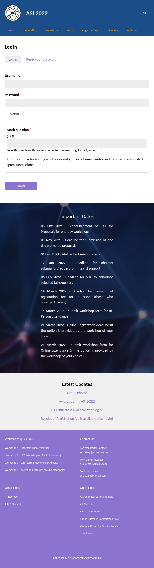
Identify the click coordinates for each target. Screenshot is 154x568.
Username (12, 75)
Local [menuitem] (69, 32)
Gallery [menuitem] (130, 32)
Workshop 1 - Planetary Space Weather (27, 448)
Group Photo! (77, 393)
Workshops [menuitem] (50, 32)
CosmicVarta (87, 533)
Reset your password (41, 59)
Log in (12, 59)
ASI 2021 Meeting (90, 511)
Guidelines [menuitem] (110, 32)
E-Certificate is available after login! (77, 410)
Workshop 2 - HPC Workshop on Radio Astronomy (33, 455)
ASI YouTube (87, 504)
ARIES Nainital (13, 504)
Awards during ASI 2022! (77, 401)
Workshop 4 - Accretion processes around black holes (35, 470)
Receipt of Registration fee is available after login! (77, 418)
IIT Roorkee (11, 496)
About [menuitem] (12, 30)
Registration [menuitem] (88, 32)
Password (12, 95)
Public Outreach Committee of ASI (99, 519)
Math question (18, 130)
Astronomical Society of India (96, 496)
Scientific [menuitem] (29, 32)
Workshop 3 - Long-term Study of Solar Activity (31, 462)
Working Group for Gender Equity (99, 526)
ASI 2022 (37, 13)
